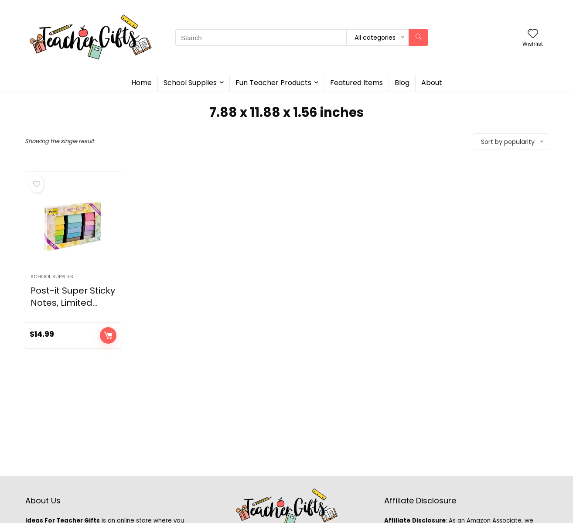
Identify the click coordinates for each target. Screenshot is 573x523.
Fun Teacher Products (273, 83)
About (431, 83)
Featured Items (356, 83)
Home (141, 83)
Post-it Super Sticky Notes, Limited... (73, 296)
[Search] (418, 37)
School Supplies (190, 83)
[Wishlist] (533, 34)
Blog (402, 83)
